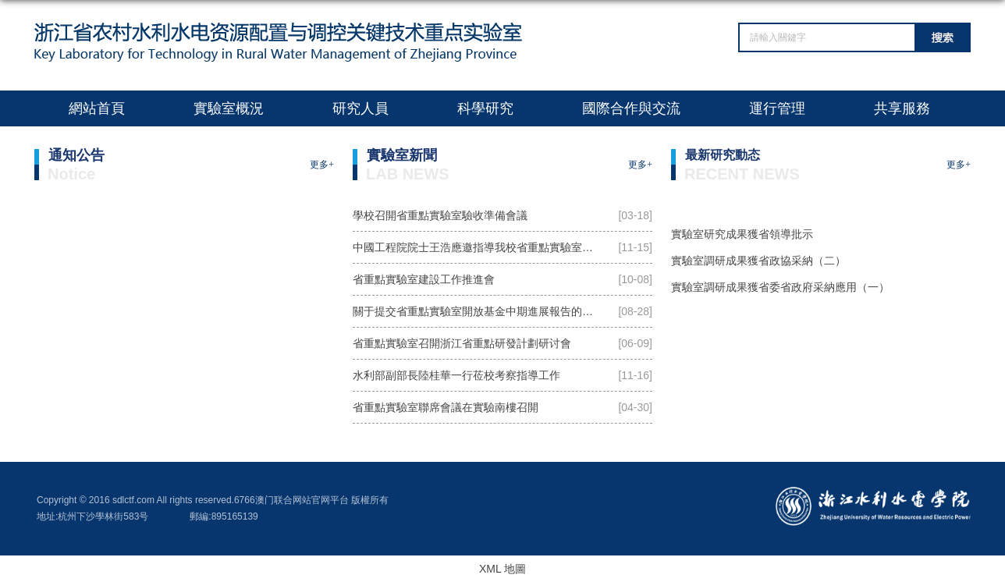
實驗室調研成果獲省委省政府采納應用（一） (780, 287)
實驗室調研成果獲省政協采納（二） (758, 260)
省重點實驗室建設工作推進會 (424, 279)
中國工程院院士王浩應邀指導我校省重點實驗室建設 (478, 247)
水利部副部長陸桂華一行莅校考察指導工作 (456, 375)
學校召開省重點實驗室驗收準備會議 (440, 215)
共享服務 (902, 108)
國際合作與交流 (631, 108)
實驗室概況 (229, 108)
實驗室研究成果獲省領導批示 (742, 234)
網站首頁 (97, 108)
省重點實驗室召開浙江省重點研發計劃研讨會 (462, 343)
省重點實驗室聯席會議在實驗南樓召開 (445, 407)
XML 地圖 (502, 568)
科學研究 (485, 108)
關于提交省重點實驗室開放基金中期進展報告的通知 (478, 311)
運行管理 (777, 108)
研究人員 (360, 108)
